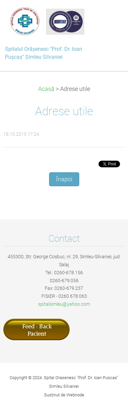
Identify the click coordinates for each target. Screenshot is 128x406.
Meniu (110, 15)
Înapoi (64, 179)
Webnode (75, 394)
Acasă (46, 89)
